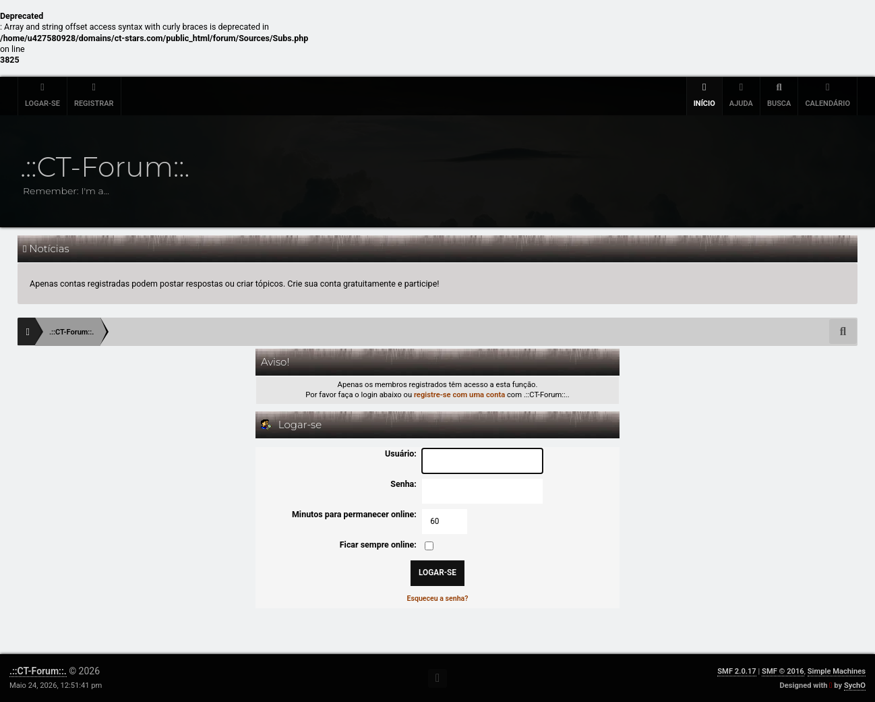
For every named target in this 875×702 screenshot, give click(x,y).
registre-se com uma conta (459, 394)
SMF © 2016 (783, 671)
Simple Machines (837, 671)
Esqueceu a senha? (437, 598)
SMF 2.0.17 (736, 671)
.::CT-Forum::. (38, 671)
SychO (855, 685)
